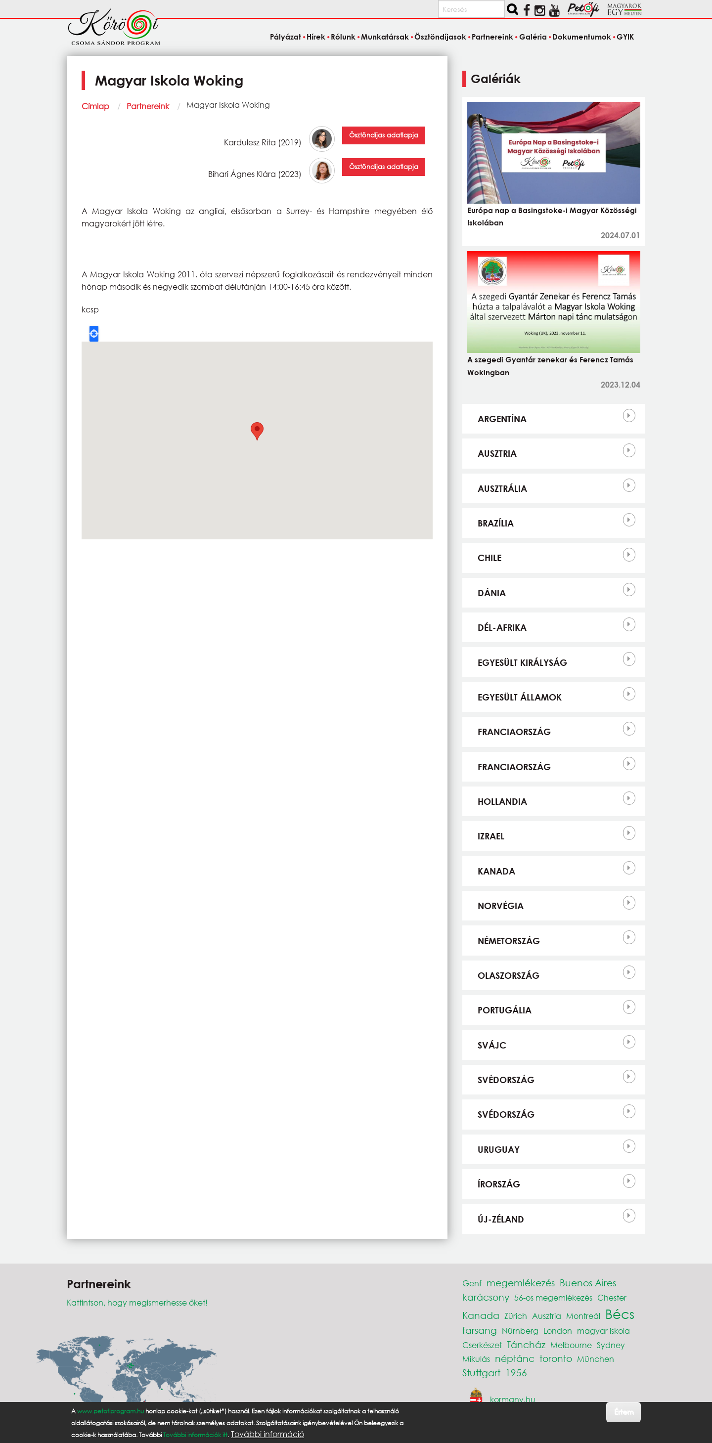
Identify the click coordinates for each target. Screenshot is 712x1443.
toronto (555, 1358)
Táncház (526, 1344)
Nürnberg (520, 1330)
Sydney (611, 1345)
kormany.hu (512, 1399)
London (557, 1330)
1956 (516, 1372)
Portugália (505, 1010)
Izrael (491, 836)
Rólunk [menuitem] (343, 36)
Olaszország (508, 975)
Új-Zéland (501, 1219)
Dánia (492, 592)
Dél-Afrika (502, 627)
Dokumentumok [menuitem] (581, 36)
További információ (267, 1434)
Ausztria (497, 453)
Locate (93, 334)
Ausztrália (502, 488)
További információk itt (195, 1435)
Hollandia (502, 801)
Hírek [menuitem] (316, 36)
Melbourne (571, 1345)
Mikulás (476, 1359)
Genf (472, 1283)
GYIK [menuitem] (625, 36)
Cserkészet (482, 1345)
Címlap (95, 106)
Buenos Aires (588, 1282)
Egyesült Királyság (522, 662)
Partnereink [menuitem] (492, 36)
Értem (623, 1411)
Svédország (506, 1079)
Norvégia (501, 905)
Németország (509, 940)
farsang (479, 1330)
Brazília (496, 523)
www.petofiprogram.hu (110, 1411)
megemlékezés (521, 1282)
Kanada (496, 871)
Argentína (502, 418)
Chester (611, 1297)
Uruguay (499, 1149)
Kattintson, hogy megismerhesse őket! (137, 1302)
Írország (499, 1184)
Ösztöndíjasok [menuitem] (440, 36)
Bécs (619, 1313)
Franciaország (514, 731)
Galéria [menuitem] (533, 36)
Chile (489, 557)
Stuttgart (481, 1372)
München (595, 1359)
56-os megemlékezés (553, 1297)
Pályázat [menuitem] (285, 36)
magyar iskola (603, 1330)
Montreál (583, 1316)
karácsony (485, 1297)
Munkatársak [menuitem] (385, 36)
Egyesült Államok (520, 697)
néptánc (514, 1358)
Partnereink (148, 106)
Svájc (492, 1045)
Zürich (515, 1316)
